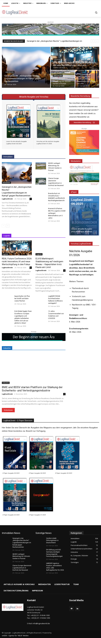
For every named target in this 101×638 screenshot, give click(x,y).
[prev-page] (3, 225)
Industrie (6, 383)
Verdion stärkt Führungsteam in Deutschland (52, 540)
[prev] (92, 41)
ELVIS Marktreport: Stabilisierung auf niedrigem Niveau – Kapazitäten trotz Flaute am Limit (49, 263)
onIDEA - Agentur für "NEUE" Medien (15, 635)
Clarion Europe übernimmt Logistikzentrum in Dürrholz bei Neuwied (21, 568)
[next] (96, 41)
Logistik (57, 59)
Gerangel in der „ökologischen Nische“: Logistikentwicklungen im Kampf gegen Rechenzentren (16, 191)
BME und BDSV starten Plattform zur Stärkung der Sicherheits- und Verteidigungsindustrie (32, 389)
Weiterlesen (8, 410)
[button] (96, 12)
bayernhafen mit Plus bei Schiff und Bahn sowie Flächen (22, 298)
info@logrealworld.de (41, 623)
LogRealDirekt (7, 199)
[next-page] (7, 225)
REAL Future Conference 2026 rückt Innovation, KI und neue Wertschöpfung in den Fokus (17, 261)
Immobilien (9, 72)
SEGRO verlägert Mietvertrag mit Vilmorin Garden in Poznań (21, 556)
